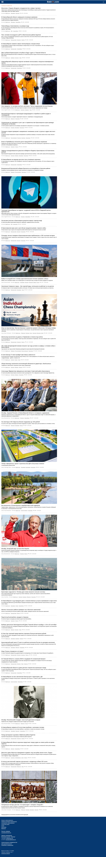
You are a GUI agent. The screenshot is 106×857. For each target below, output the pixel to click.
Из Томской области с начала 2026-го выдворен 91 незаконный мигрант (23, 659)
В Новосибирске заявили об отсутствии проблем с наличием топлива (22, 727)
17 (15, 814)
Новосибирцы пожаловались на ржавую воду (15, 26)
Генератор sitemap (5, 853)
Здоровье (24, 597)
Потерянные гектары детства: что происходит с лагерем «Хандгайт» (22, 804)
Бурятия (20, 367)
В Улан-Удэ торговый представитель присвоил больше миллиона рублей (23, 633)
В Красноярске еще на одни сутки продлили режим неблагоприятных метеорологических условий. (23, 229)
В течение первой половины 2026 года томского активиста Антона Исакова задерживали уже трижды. (24, 107)
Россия (38, 282)
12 (10, 814)
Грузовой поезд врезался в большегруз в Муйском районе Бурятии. (16, 736)
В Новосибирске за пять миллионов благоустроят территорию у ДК (22, 676)
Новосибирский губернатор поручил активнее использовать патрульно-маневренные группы (27, 62)
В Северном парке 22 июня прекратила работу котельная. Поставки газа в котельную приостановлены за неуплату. (27, 288)
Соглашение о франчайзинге (8, 823)
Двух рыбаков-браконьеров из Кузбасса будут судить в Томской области (23, 52)
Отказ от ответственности (7, 820)
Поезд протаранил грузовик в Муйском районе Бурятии (18, 735)
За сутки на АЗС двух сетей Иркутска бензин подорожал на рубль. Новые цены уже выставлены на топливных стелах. (28, 423)
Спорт (31, 333)
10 (7, 814)
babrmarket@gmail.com (6, 843)
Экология (17, 57)
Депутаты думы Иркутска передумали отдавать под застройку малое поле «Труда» (26, 752)
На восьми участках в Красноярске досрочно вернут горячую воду (21, 220)
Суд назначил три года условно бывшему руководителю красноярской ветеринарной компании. (23, 349)
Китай (42, 333)
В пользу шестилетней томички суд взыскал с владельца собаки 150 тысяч (24, 761)
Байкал (34, 282)
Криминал (13, 57)
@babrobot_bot (9, 838)
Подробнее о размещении (7, 845)
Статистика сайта (5, 824)
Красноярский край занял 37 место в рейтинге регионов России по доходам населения (28, 642)
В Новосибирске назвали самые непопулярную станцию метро (20, 43)
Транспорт (13, 146)
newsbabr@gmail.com (6, 832)
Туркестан (26, 663)
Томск (20, 57)
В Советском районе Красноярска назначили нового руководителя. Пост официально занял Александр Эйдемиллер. (27, 372)
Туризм (16, 359)
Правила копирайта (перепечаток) (9, 821)
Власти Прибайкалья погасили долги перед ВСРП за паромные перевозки (24, 141)
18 (16, 814)
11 (9, 814)
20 (18, 814)
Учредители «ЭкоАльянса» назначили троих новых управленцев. (16, 365)
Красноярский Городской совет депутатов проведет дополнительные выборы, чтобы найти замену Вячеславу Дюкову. (28, 153)
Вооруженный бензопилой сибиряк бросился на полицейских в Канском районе (25, 168)
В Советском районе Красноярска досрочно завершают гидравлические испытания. (20, 222)
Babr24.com (7, 13)
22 (20, 814)
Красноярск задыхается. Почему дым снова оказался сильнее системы (23, 592)
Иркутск (16, 146)
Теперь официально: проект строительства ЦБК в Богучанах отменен (22, 463)
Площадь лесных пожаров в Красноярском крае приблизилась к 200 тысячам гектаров (28, 235)
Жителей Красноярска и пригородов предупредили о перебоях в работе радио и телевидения (26, 114)
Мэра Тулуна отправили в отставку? (12, 651)
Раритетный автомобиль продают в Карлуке (14, 617)
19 (17, 814)
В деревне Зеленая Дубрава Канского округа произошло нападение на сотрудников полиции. (22, 170)
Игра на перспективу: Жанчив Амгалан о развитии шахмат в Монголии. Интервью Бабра (28, 328)
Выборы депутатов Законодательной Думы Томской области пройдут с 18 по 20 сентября (28, 624)
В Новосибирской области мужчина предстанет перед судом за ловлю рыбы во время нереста (27, 743)
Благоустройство (24, 510)
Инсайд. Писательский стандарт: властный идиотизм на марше (20, 720)
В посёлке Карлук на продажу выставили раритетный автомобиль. (16, 618)
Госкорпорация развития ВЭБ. (8, 465)
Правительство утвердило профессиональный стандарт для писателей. (17, 721)
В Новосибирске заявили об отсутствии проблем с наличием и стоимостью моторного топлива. (22, 729)
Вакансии (3, 828)
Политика (12, 127)
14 (12, 814)
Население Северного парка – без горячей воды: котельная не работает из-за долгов (27, 286)
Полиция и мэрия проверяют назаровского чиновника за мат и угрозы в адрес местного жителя (28, 132)
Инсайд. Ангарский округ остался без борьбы (15, 548)
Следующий (25, 814)
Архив (2, 825)
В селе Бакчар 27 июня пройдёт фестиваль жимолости (18, 354)
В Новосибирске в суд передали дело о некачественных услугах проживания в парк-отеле (29, 600)
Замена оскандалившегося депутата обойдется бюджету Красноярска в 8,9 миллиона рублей (27, 151)
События (12, 359)
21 (19, 814)
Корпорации (28, 467)
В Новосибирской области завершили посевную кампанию (19, 17)
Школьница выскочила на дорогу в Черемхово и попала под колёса (22, 337)
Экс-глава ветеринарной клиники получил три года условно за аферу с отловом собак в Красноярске (28, 346)
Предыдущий (4, 814)
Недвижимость (18, 757)
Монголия (17, 13)
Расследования (14, 137)
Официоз (16, 155)
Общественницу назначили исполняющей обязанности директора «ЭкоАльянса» (26, 363)
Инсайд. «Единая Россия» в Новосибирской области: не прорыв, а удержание (25, 413)
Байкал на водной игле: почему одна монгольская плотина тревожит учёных (24, 278)
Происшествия (13, 48)
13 (11, 814)
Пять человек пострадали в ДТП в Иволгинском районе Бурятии (21, 35)
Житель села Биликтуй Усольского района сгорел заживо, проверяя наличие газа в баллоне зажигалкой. (25, 611)
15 (13, 814)
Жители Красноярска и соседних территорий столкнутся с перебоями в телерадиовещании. (22, 116)
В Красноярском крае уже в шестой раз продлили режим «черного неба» (23, 228)
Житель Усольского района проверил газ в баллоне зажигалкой (20, 609)
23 (22, 814)
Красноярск (17, 118)
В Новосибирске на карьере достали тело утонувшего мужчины (20, 159)
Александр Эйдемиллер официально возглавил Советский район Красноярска (25, 371)
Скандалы (23, 109)
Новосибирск (18, 22)
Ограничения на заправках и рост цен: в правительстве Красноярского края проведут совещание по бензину (27, 123)
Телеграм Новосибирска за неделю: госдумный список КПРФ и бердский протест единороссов (26, 210)
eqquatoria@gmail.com (11, 839)
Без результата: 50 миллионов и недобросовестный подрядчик (20, 505)
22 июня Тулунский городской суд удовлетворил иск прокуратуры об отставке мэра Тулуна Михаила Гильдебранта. (27, 653)
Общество (13, 118)
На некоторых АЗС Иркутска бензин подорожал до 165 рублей (20, 422)
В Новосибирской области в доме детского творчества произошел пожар (23, 667)
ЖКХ (12, 31)
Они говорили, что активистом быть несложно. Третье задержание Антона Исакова (27, 106)
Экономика (13, 13)
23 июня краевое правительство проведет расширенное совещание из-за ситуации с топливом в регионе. (25, 125)
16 (14, 814)
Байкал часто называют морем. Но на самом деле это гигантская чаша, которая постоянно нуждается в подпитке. (27, 280)
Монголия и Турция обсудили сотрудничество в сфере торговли (21, 8)
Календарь (3, 827)
